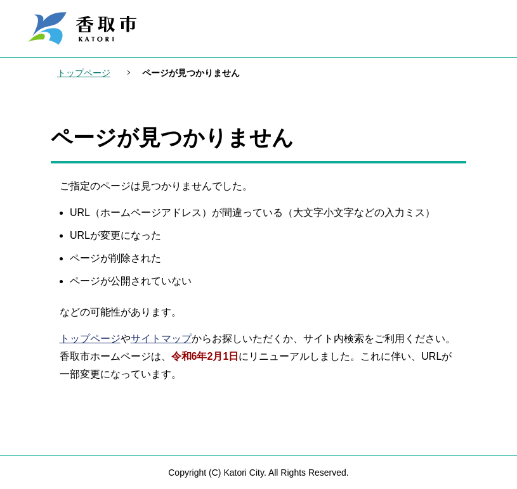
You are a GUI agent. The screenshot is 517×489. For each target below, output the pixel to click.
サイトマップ (161, 338)
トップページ (83, 73)
